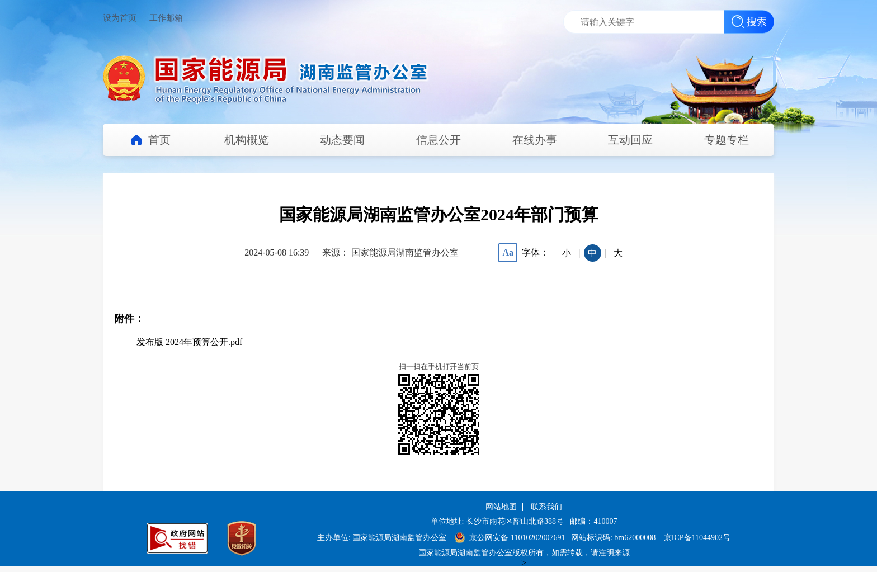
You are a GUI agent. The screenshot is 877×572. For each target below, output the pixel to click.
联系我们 (546, 507)
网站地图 (501, 507)
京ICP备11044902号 (697, 537)
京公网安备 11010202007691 (517, 537)
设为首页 (119, 17)
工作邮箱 (166, 17)
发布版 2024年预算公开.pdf (189, 342)
